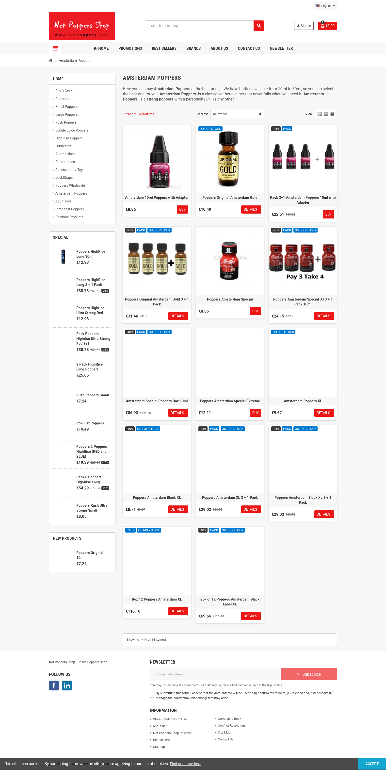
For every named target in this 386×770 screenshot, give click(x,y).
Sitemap (159, 747)
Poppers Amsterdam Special (230, 299)
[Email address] (215, 674)
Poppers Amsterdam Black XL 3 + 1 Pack (302, 500)
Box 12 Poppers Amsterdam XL (157, 599)
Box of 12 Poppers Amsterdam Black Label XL (229, 601)
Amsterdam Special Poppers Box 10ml (157, 401)
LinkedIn (67, 685)
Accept (367, 764)
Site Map (224, 732)
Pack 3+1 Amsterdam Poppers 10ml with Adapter (303, 200)
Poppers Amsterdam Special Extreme (230, 401)
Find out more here (186, 763)
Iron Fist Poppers (90, 423)
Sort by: (202, 114)
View (308, 114)
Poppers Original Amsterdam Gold (229, 198)
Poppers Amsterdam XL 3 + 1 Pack (230, 498)
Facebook (54, 685)
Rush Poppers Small (92, 395)
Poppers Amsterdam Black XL (157, 498)
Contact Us (226, 739)
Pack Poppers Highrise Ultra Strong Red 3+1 (93, 339)
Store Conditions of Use (170, 719)
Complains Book (229, 718)
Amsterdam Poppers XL (303, 401)
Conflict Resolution (231, 725)
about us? (160, 726)
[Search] (204, 25)
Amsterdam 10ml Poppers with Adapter (157, 198)
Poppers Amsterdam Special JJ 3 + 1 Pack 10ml (303, 301)
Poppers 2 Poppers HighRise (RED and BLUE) (91, 451)
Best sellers (161, 740)
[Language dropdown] (325, 6)
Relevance (220, 114)
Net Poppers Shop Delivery (172, 733)
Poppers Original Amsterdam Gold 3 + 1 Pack (157, 301)
